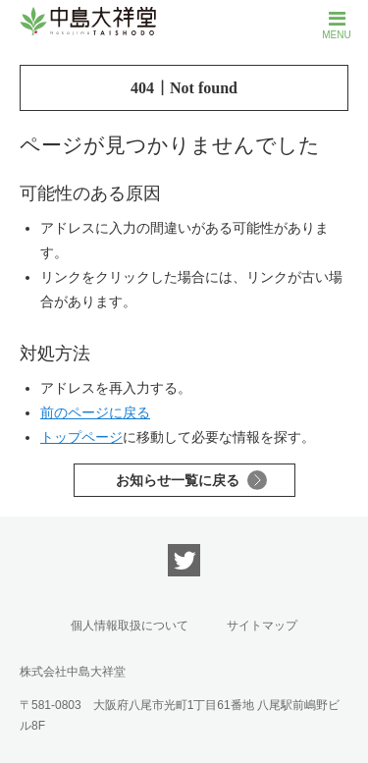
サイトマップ (262, 625)
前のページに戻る (95, 412)
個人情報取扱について (129, 625)
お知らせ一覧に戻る (177, 480)
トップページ (81, 437)
